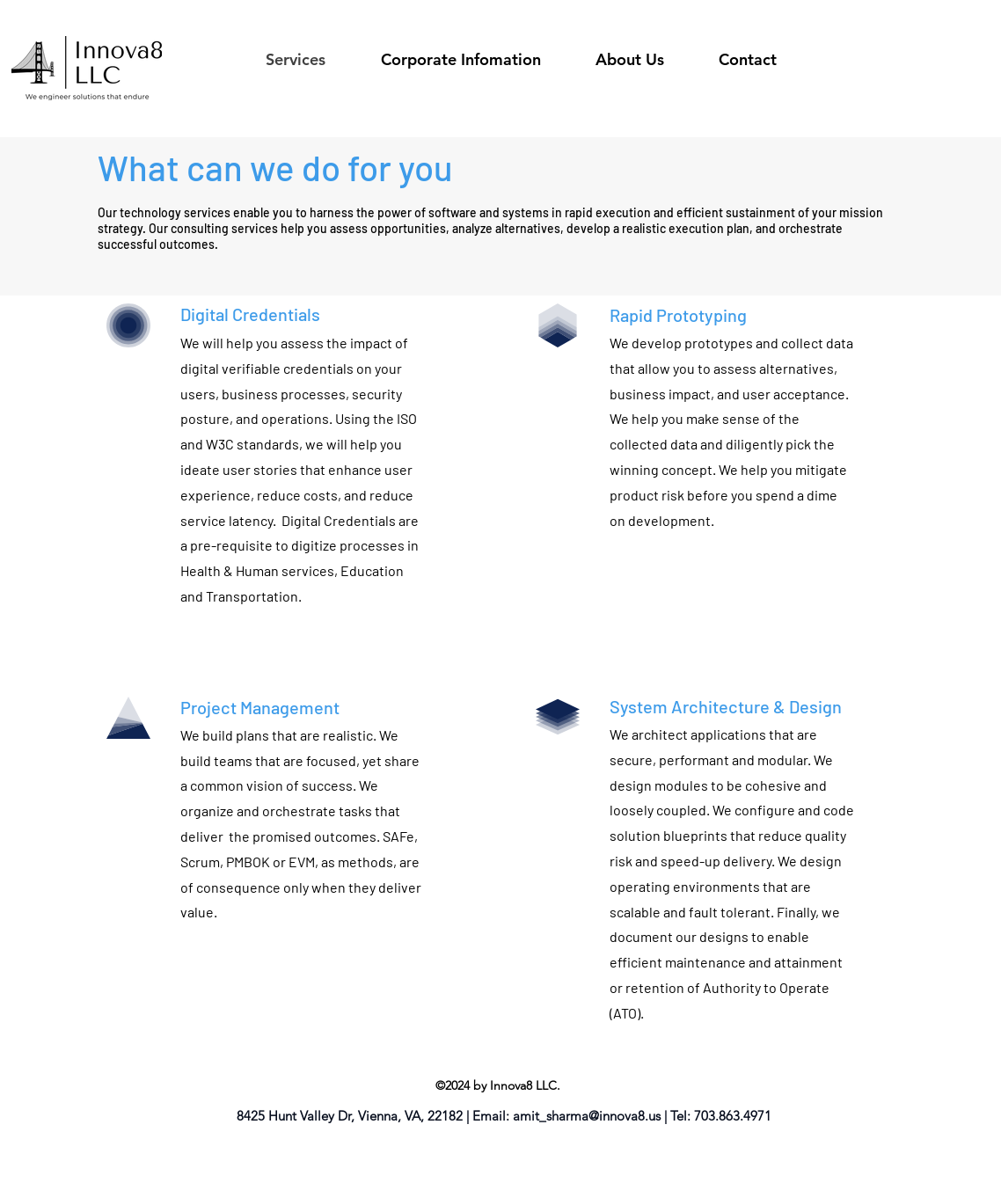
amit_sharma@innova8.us (587, 1115)
